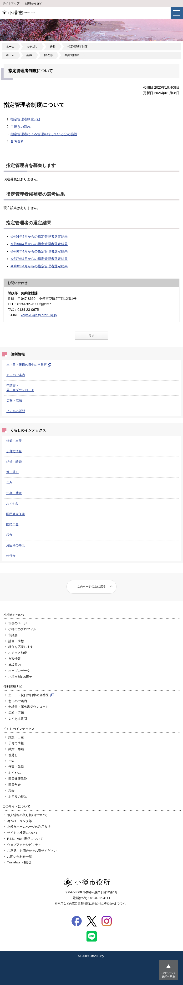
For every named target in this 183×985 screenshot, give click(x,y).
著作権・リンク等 (19, 821)
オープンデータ (19, 671)
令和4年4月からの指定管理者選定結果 (39, 236)
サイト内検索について (22, 832)
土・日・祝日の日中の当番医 (28, 364)
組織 (29, 55)
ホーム (10, 46)
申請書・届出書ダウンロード (28, 707)
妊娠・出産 (14, 440)
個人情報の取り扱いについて (27, 815)
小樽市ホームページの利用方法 (29, 827)
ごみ (9, 482)
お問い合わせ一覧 (19, 856)
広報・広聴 (14, 400)
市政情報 (14, 659)
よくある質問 (15, 411)
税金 (9, 535)
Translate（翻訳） (20, 862)
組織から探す (33, 3)
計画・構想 (16, 641)
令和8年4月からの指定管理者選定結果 (39, 266)
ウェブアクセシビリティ (24, 844)
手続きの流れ (20, 127)
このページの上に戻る (91, 586)
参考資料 (17, 141)
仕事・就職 (14, 493)
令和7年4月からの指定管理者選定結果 (39, 259)
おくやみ (12, 503)
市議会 (13, 635)
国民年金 (12, 524)
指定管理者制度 (77, 46)
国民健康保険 (15, 514)
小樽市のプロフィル (22, 629)
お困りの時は (15, 545)
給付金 (10, 556)
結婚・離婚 (14, 461)
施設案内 (14, 665)
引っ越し (12, 472)
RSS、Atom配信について (25, 838)
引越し (13, 755)
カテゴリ (32, 46)
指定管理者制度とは (25, 119)
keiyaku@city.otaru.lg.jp (39, 315)
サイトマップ (11, 3)
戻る (91, 336)
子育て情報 (14, 451)
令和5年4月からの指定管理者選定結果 (39, 244)
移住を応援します (20, 647)
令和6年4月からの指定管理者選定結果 (39, 251)
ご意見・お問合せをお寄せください (32, 850)
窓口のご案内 (15, 375)
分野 (53, 46)
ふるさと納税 (17, 653)
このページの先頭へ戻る (168, 974)
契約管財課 (72, 55)
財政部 (48, 55)
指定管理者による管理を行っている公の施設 (43, 134)
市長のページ (17, 623)
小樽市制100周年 (20, 676)
